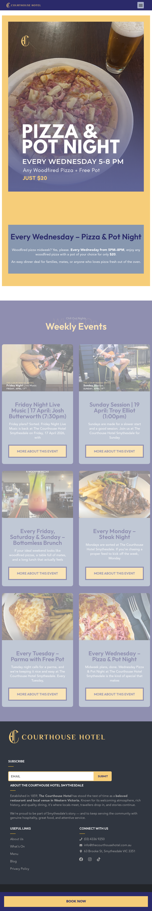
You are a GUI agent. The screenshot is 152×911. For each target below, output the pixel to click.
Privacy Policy (19, 868)
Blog (13, 861)
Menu (14, 854)
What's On (17, 846)
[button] (140, 5)
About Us (16, 839)
